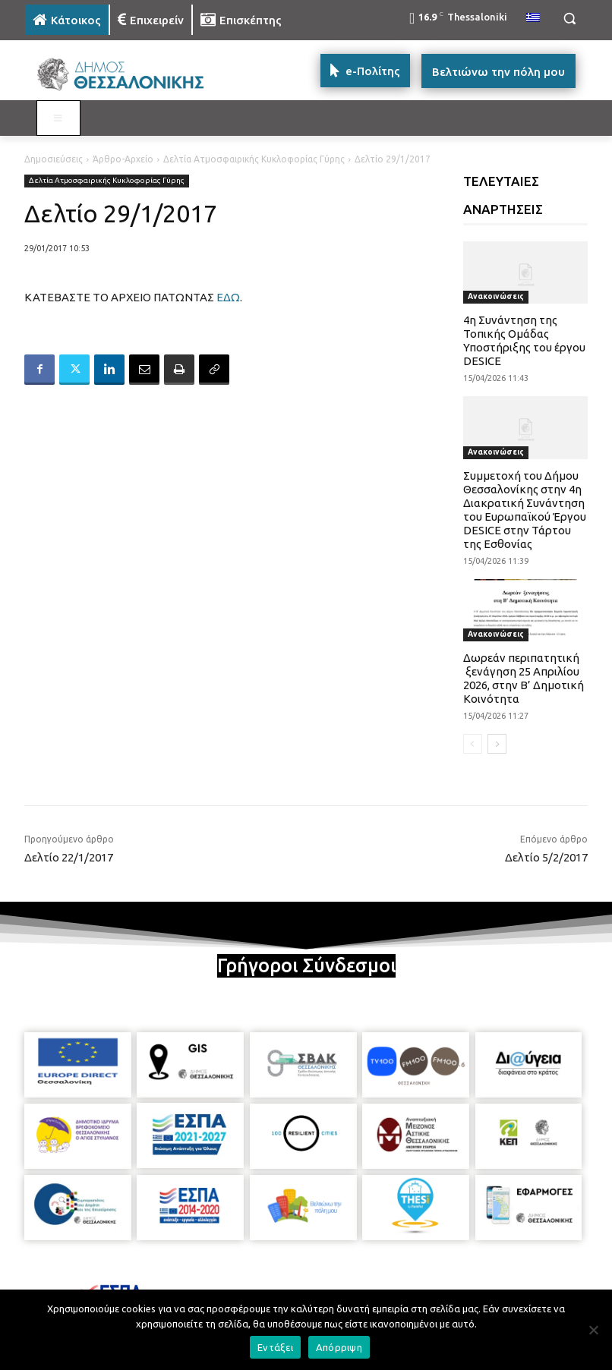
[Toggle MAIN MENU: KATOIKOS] (58, 118)
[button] (569, 18)
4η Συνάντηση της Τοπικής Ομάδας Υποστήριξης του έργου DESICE (524, 340)
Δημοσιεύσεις (53, 159)
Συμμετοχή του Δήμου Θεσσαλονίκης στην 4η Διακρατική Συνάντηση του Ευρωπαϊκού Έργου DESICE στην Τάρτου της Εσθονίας (524, 509)
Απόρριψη (339, 1347)
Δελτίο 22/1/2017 (68, 857)
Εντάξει (275, 1347)
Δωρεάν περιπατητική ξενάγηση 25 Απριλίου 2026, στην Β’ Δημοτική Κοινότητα (523, 678)
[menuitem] (533, 18)
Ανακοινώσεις (496, 296)
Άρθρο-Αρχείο (123, 159)
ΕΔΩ (228, 297)
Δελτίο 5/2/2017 (546, 857)
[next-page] (496, 744)
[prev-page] (472, 744)
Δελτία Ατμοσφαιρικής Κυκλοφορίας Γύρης (254, 159)
